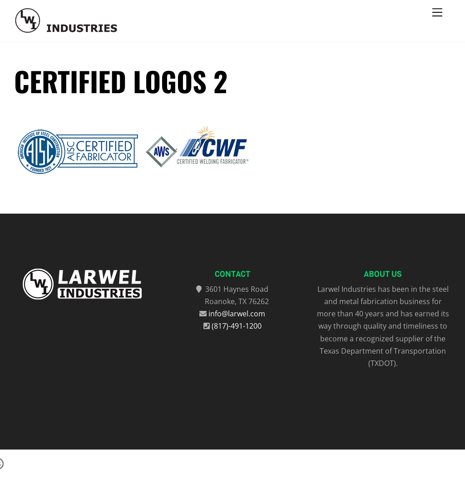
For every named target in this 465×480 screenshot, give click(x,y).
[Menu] (437, 12)
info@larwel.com (236, 314)
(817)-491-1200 (237, 326)
